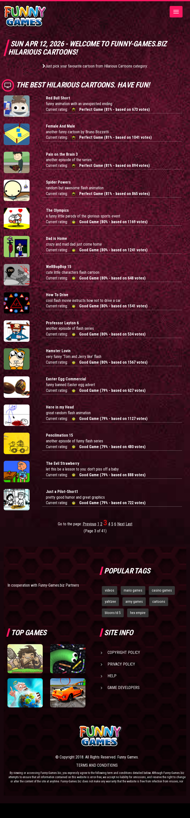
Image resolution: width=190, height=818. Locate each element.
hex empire (138, 613)
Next (121, 524)
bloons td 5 (113, 613)
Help (112, 676)
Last (129, 524)
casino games (162, 590)
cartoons (158, 602)
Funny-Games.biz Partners (58, 585)
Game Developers (124, 687)
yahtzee (110, 602)
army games (134, 602)
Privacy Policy (121, 664)
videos (109, 590)
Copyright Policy (124, 652)
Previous (89, 524)
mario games (133, 590)
